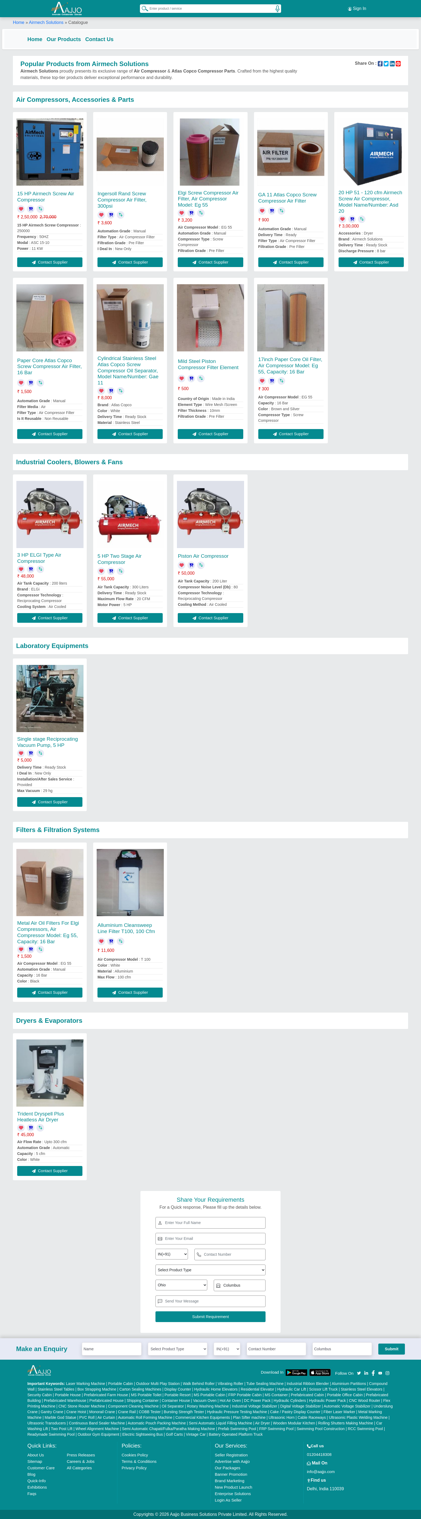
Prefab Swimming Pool (237, 1429)
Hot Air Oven (230, 1400)
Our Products (74, 38)
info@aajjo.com (321, 1471)
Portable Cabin (120, 1383)
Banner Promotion (231, 1474)
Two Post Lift (61, 1429)
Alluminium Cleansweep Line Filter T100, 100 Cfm (126, 928)
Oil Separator (173, 1406)
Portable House (68, 1395)
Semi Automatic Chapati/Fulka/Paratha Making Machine (168, 1429)
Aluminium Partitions (349, 1383)
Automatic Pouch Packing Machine (157, 1423)
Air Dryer (262, 1423)
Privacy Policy (134, 1468)
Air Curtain (106, 1417)
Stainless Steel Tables (56, 1389)
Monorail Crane (102, 1412)
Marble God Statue (60, 1417)
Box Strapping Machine (96, 1389)
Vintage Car (196, 1434)
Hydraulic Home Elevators (216, 1389)
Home (18, 21)
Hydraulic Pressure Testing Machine (237, 1412)
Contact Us (110, 38)
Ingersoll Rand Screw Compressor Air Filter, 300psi (122, 200)
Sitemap (34, 1461)
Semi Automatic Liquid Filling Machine (220, 1423)
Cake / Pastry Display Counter (295, 1412)
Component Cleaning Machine (133, 1406)
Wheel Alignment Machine (97, 1429)
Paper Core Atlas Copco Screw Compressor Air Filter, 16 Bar (49, 367)
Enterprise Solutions (233, 1493)
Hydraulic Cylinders (290, 1400)
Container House (176, 1400)
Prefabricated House (106, 1400)
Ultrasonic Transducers (46, 1423)
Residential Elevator (257, 1389)
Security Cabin (39, 1395)
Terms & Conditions (139, 1461)
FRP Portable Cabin (245, 1395)
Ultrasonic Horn (282, 1417)
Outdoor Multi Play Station (158, 1383)
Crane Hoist (76, 1412)
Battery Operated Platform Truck (236, 1434)
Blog (31, 1474)
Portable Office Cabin (345, 1395)
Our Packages (227, 1468)
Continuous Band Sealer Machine (97, 1423)
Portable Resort (178, 1395)
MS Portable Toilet (146, 1395)
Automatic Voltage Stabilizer (347, 1406)
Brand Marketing (229, 1480)
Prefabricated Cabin (307, 1395)
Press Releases (81, 1455)
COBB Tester (150, 1412)
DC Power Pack (257, 1400)
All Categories (79, 1468)
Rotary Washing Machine (208, 1406)
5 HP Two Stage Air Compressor (119, 559)
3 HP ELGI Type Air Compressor (39, 558)
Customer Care (41, 1468)
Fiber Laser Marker (339, 1412)
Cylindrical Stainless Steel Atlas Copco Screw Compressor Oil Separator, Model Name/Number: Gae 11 (127, 370)
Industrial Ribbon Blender (308, 1383)
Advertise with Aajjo (232, 1461)
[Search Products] (142, 8)
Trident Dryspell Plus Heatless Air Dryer (40, 1117)
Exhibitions (37, 1487)
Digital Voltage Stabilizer (300, 1406)
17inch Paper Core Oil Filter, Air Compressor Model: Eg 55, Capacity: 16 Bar (290, 366)
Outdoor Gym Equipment (98, 1434)
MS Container (276, 1395)
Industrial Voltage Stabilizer (254, 1406)
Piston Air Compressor (203, 556)
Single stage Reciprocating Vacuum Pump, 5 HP (47, 742)
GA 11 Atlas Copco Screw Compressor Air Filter (287, 198)
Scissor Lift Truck (323, 1389)
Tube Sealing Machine (265, 1383)
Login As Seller (228, 1500)
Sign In (357, 8)
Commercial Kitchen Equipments (202, 1417)
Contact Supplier (50, 262)
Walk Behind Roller (199, 1383)
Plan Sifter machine (249, 1417)
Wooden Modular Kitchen (294, 1423)
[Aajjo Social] (359, 1372)
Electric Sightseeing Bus (142, 1434)
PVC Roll (87, 1417)
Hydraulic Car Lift (291, 1389)
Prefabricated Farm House (106, 1395)
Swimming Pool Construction (321, 1429)
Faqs (31, 1493)
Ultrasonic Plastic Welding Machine (358, 1417)
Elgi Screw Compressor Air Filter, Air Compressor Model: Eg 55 (208, 199)
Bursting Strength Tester (184, 1412)
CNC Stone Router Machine (82, 1406)
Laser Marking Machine (85, 1383)
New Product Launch (233, 1487)
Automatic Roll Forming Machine (145, 1417)
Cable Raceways (311, 1417)
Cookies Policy (135, 1455)
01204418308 (319, 1454)
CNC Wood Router (364, 1400)
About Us (35, 1455)
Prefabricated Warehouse (65, 1400)
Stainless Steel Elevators (361, 1389)
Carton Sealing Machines (140, 1389)
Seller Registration (231, 1455)
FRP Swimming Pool (276, 1429)
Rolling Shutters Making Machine (345, 1423)
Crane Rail (127, 1412)
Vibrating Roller (230, 1383)
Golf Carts (174, 1434)
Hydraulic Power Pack (327, 1400)
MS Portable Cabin (209, 1395)
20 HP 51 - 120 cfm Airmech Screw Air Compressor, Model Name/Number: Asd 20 (370, 202)
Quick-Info (36, 1480)
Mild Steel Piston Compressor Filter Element (208, 364)
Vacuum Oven (205, 1400)
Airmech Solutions (46, 21)
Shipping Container (143, 1400)
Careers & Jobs (81, 1461)
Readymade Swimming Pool (51, 1434)
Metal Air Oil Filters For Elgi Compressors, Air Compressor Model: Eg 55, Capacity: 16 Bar (48, 932)
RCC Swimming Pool (365, 1429)
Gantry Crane (52, 1412)
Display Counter (177, 1389)
